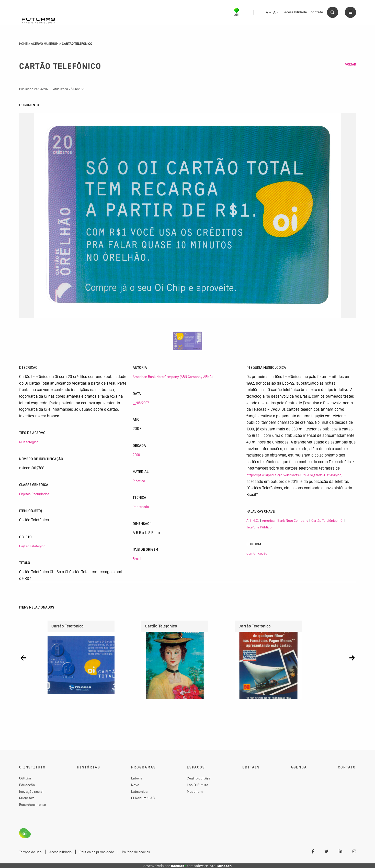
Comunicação (256, 553)
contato (317, 12)
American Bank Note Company (285, 520)
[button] (23, 658)
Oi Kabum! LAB (143, 798)
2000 (136, 455)
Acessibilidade (60, 852)
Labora (136, 778)
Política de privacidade (96, 852)
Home (23, 44)
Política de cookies (136, 852)
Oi (341, 520)
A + (268, 12)
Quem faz (26, 798)
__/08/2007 (141, 403)
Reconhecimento (32, 804)
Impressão (141, 507)
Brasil (137, 559)
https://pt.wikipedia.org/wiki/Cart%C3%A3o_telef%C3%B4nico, (294, 475)
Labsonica (139, 791)
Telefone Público (258, 527)
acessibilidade (295, 12)
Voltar (350, 64)
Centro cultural (199, 778)
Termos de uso (30, 852)
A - (275, 12)
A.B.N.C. (252, 520)
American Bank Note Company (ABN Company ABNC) (173, 377)
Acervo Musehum (45, 44)
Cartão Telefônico (32, 546)
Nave (135, 785)
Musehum (195, 791)
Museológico (28, 442)
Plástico (139, 481)
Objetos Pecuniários (34, 494)
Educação (27, 785)
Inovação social (31, 791)
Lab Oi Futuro (197, 785)
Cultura (25, 778)
